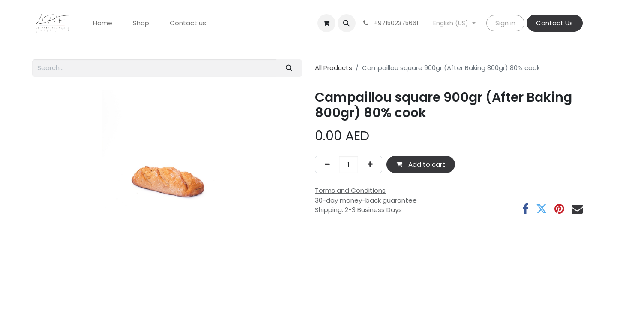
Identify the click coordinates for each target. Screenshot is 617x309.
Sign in (505, 22)
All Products (333, 67)
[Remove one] (327, 164)
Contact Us (554, 22)
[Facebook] (525, 209)
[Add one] (370, 164)
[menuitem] (103, 23)
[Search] (289, 68)
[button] (347, 23)
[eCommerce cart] (326, 23)
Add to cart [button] (420, 164)
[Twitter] (541, 209)
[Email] (577, 209)
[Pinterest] (559, 209)
